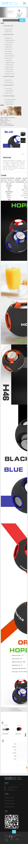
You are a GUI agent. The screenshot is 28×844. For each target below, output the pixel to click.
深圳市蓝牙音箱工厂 (9, 85)
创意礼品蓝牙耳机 (8, 25)
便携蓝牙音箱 (8, 38)
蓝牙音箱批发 (8, 51)
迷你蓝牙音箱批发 (9, 56)
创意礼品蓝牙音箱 (8, 34)
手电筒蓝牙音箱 (9, 82)
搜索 (21, 20)
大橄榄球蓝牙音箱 (9, 40)
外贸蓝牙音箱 (8, 60)
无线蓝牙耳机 (8, 29)
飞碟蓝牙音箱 (8, 47)
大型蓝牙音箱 (8, 44)
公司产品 (12, 838)
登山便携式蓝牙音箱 (10, 99)
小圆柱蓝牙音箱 (9, 69)
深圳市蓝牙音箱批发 (9, 96)
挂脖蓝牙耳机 (8, 31)
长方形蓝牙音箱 (9, 71)
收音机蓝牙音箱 (9, 101)
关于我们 (6, 838)
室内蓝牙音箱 (8, 58)
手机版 (14, 836)
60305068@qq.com (12, 790)
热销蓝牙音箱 (8, 80)
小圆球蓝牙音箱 (9, 67)
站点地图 (6, 840)
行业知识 (6, 839)
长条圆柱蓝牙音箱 (9, 73)
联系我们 (12, 839)
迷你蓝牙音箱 (8, 53)
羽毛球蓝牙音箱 (9, 104)
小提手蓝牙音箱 (9, 65)
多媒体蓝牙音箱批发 (9, 76)
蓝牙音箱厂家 (8, 49)
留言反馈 (17, 839)
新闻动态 (17, 838)
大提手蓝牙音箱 (9, 42)
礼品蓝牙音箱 (8, 93)
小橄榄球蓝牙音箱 (9, 62)
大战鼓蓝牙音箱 (9, 91)
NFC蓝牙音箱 (8, 88)
